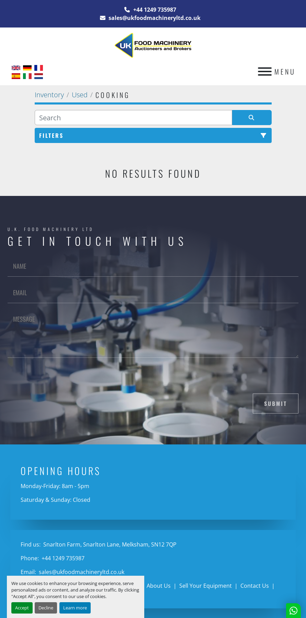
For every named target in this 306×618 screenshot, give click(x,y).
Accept (22, 608)
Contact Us (254, 585)
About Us (159, 585)
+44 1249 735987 (154, 9)
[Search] (133, 117)
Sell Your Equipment (205, 585)
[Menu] (265, 71)
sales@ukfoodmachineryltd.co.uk (154, 18)
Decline (45, 608)
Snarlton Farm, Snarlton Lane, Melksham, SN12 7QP (109, 544)
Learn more (75, 608)
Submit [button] (275, 403)
